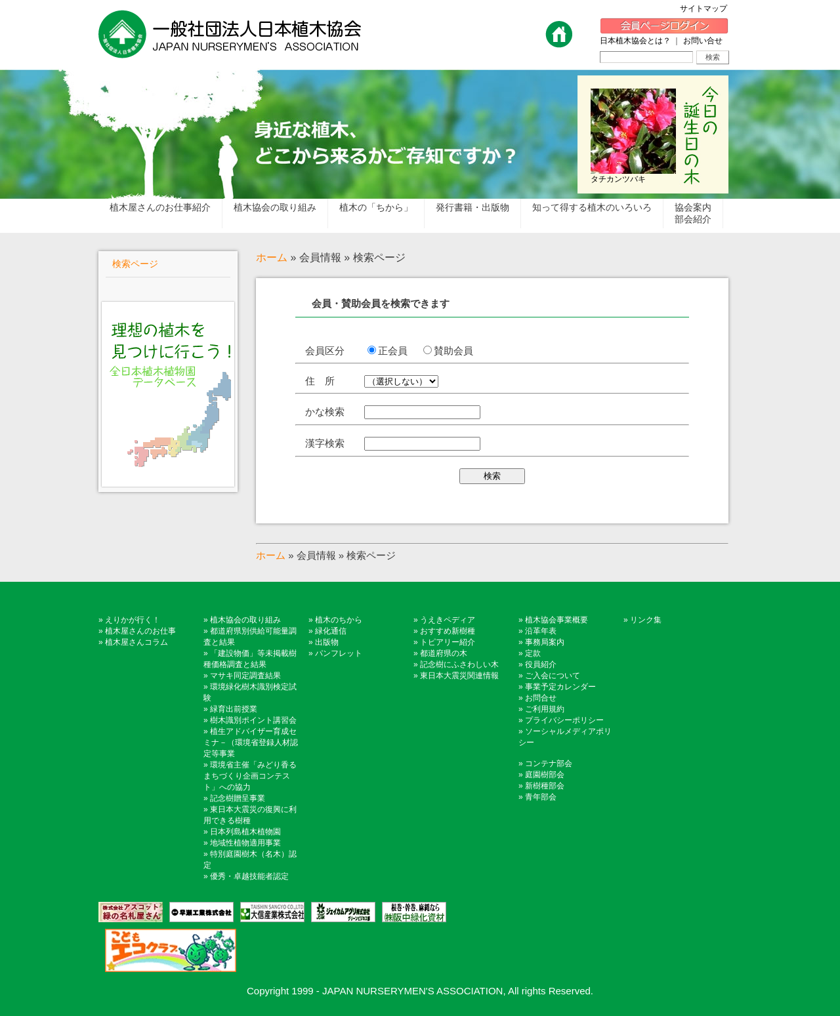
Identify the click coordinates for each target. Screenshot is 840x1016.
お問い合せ (703, 40)
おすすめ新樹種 (447, 631)
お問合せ (540, 697)
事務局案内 (544, 642)
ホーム (271, 257)
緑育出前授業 (233, 709)
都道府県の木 (443, 653)
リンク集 (646, 619)
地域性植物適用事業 (245, 842)
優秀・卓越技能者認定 (249, 876)
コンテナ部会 (548, 763)
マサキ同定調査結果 (245, 675)
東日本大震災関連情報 (459, 675)
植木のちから (338, 619)
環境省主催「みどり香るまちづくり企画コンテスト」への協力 (250, 776)
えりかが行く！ (132, 619)
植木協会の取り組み (245, 619)
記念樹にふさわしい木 (459, 664)
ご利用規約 (544, 709)
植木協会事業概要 (556, 619)
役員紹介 (540, 664)
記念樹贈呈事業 (237, 798)
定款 (533, 653)
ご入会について (552, 675)
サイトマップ (707, 8)
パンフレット (338, 653)
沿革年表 (540, 631)
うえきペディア (447, 619)
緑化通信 (330, 631)
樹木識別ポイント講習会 (253, 720)
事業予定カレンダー (560, 686)
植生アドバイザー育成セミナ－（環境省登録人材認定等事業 (250, 742)
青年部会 (540, 797)
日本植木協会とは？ (635, 40)
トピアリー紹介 (447, 642)
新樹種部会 (544, 785)
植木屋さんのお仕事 (140, 631)
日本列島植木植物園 (245, 831)
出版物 (327, 642)
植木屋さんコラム (136, 642)
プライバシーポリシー (564, 720)
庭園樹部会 (544, 774)
